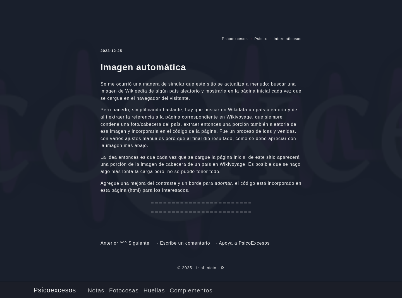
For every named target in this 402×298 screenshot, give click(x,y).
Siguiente (138, 243)
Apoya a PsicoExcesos (244, 243)
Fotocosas (124, 290)
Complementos (191, 290)
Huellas (154, 290)
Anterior (109, 243)
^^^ (123, 243)
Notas (96, 290)
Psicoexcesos (55, 290)
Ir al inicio (206, 268)
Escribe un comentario (185, 243)
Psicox (260, 39)
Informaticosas (288, 39)
